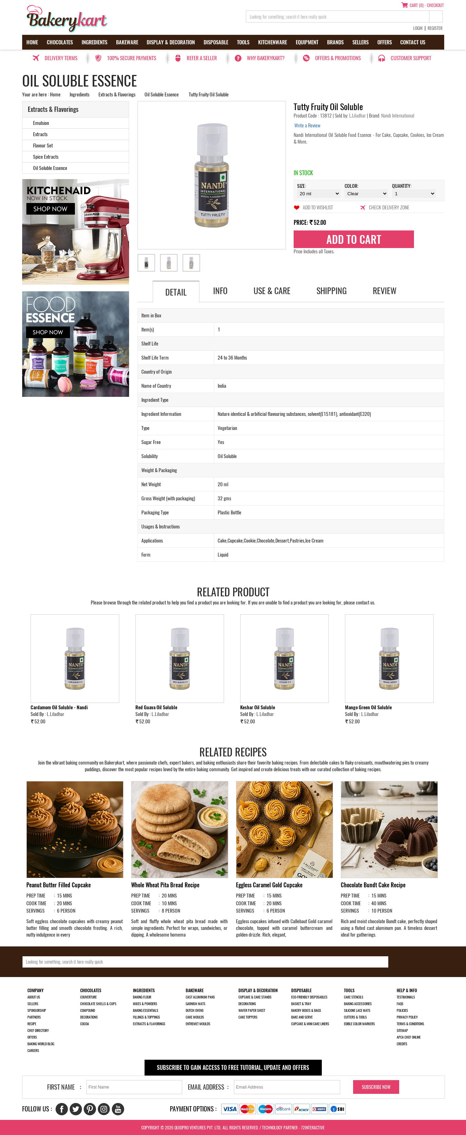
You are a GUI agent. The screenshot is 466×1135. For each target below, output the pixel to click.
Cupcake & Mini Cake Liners (310, 1023)
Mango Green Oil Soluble (368, 707)
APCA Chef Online (409, 1037)
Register (435, 28)
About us (33, 997)
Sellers (360, 42)
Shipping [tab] (332, 290)
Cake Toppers (247, 1017)
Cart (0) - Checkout (427, 5)
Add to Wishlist (318, 207)
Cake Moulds (195, 1017)
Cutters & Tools (355, 1017)
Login (417, 28)
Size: (301, 186)
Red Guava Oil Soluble (156, 707)
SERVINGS (35, 910)
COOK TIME (36, 903)
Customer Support (411, 58)
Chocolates (60, 42)
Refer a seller (202, 58)
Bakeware (127, 42)
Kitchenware (272, 42)
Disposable (216, 42)
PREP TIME (35, 895)
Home (32, 42)
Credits (402, 1043)
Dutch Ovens (195, 1010)
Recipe (31, 1023)
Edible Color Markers (359, 1023)
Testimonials (406, 997)
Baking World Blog (40, 1043)
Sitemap (402, 1030)
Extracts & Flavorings (116, 94)
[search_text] (337, 17)
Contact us (412, 42)
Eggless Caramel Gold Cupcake (269, 885)
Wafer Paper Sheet (251, 1010)
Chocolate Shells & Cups (98, 1003)
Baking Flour (142, 997)
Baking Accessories (358, 1003)
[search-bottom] (411, 962)
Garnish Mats (195, 1003)
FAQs (400, 1003)
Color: (351, 186)
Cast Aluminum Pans (200, 997)
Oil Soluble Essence (162, 94)
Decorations (89, 1017)
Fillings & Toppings (146, 1017)
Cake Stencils (353, 997)
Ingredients (94, 42)
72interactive (313, 1127)
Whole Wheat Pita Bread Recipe (165, 885)
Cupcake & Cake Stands (255, 997)
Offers (384, 42)
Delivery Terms (61, 58)
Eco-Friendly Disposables (309, 997)
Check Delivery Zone (389, 207)
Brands (335, 42)
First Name (61, 1087)
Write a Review (307, 125)
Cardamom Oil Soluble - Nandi (59, 707)
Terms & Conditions (410, 1023)
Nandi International (397, 115)
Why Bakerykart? (266, 58)
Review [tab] (385, 290)
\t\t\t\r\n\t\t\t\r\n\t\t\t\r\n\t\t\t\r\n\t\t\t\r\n (413, 193)
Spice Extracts (45, 156)
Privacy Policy (407, 1017)
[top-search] (436, 17)
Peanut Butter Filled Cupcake (58, 885)
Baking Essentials (145, 1010)
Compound (87, 1010)
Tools (243, 42)
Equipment (307, 42)
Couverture (88, 997)
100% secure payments (131, 58)
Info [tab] (220, 290)
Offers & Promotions (338, 58)
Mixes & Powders (145, 1003)
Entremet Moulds (198, 1023)
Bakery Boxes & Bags (306, 1010)
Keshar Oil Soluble (257, 707)
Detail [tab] (176, 292)
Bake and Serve (302, 1017)
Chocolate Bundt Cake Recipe (373, 885)
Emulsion (41, 123)
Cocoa (84, 1023)
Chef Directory (38, 1030)
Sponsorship (36, 1010)
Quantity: (401, 186)
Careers (33, 1050)
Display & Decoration (171, 42)
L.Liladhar (358, 115)
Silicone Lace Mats (357, 1010)
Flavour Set (43, 145)
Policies (402, 1010)
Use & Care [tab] (272, 290)
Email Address (206, 1087)
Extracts (40, 134)
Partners (34, 1017)
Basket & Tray (301, 1003)
